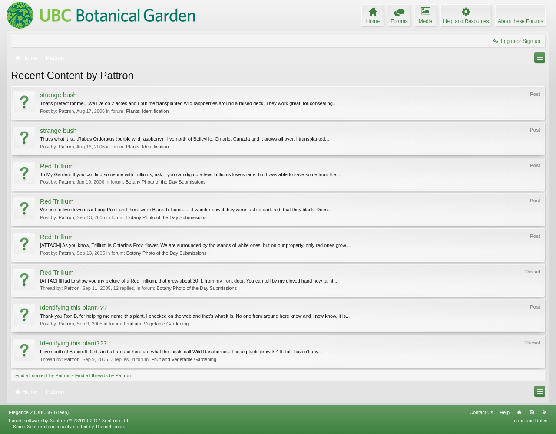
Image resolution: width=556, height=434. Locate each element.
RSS (544, 412)
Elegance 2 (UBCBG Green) (39, 412)
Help (505, 412)
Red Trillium (56, 166)
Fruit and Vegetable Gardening (156, 323)
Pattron (66, 111)
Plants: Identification (147, 111)
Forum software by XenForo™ (69, 420)
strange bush (58, 95)
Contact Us (481, 412)
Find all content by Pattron (43, 375)
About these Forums (520, 21)
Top (532, 412)
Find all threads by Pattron (103, 375)
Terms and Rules (529, 420)
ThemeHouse (109, 426)
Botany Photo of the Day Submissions (166, 181)
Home (519, 412)
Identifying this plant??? (73, 307)
